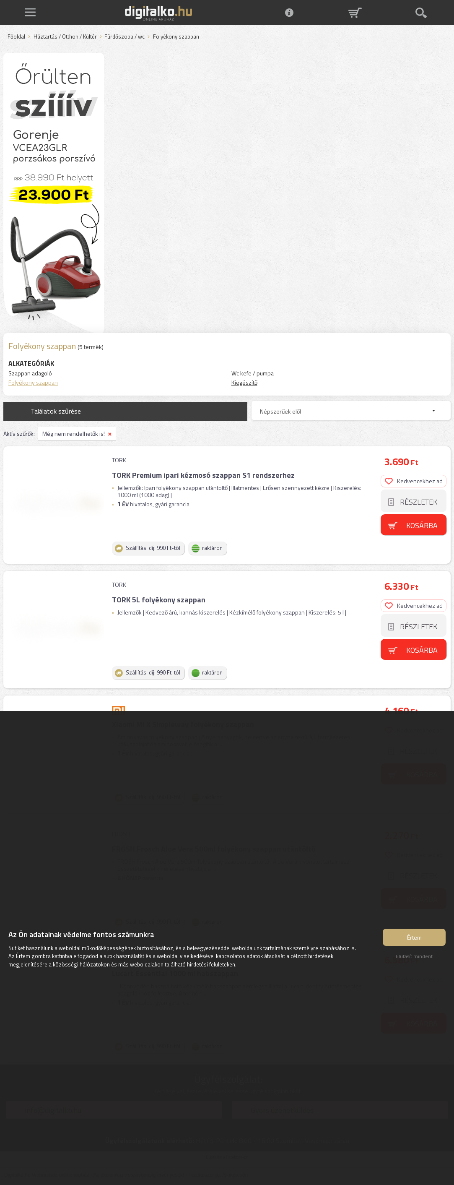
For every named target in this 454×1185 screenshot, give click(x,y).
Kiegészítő (244, 382)
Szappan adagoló (30, 373)
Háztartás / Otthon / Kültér (65, 37)
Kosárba (422, 525)
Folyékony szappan (33, 382)
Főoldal (16, 37)
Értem (414, 937)
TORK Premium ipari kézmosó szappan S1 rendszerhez (203, 475)
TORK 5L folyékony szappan (158, 599)
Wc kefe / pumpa (252, 373)
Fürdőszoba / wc (124, 37)
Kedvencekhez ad (414, 481)
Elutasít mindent (414, 956)
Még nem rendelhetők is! (73, 433)
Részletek (418, 502)
